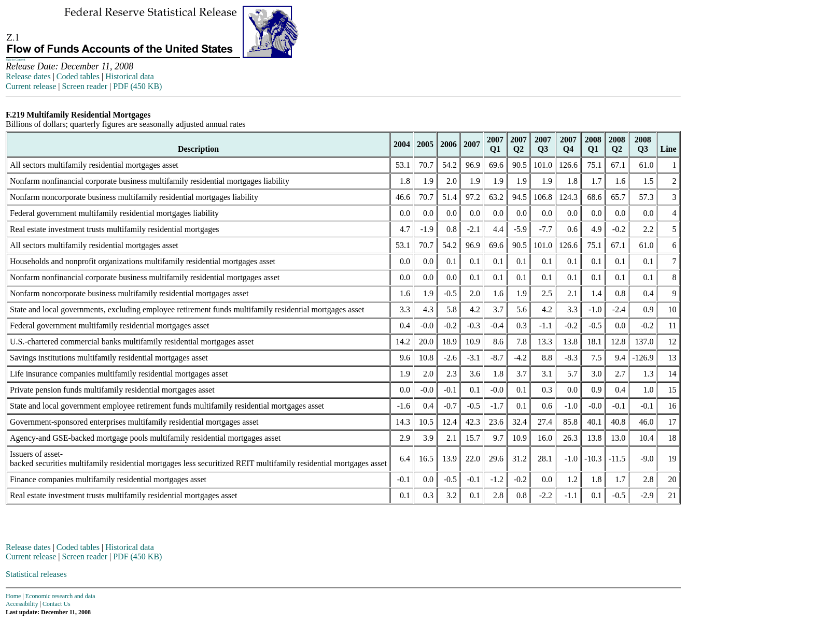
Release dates (28, 76)
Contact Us (57, 603)
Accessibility (22, 603)
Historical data (129, 76)
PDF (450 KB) (137, 86)
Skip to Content (15, 59)
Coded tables (78, 76)
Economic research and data (60, 596)
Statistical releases (36, 574)
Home (13, 596)
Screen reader (84, 86)
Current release (31, 86)
